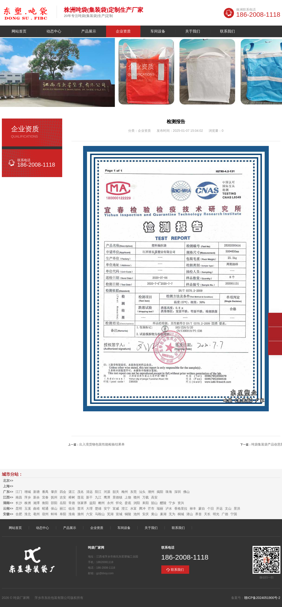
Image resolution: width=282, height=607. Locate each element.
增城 (27, 492)
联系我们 (227, 31)
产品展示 (88, 31)
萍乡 (27, 497)
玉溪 (27, 508)
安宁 (107, 508)
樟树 (71, 497)
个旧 (210, 508)
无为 (172, 514)
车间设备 (157, 31)
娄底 (128, 503)
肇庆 (54, 492)
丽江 (63, 508)
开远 (219, 508)
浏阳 (136, 503)
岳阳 (63, 503)
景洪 (237, 508)
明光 (216, 514)
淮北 (27, 514)
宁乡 (172, 503)
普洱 (80, 508)
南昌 (19, 497)
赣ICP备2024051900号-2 (262, 598)
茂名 (80, 492)
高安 (154, 497)
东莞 (133, 492)
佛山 (186, 492)
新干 (89, 497)
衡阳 (45, 503)
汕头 (142, 492)
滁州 (80, 514)
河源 (107, 492)
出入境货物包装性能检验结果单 (102, 444)
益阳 (92, 503)
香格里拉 (180, 508)
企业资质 (123, 31)
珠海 (168, 492)
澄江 (124, 508)
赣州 (136, 497)
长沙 (19, 503)
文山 (228, 508)
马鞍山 (100, 514)
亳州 (36, 514)
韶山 (154, 503)
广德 (225, 514)
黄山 (154, 514)
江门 (19, 492)
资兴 (181, 503)
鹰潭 (107, 497)
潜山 (189, 514)
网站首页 (19, 31)
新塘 (36, 492)
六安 (89, 514)
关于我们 (192, 31)
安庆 (145, 514)
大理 (89, 508)
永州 (110, 503)
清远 (89, 492)
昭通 (45, 508)
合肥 (19, 514)
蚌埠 (54, 514)
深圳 (177, 492)
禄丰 (193, 508)
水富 (133, 508)
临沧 (71, 508)
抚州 (54, 497)
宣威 (116, 508)
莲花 (80, 497)
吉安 (63, 497)
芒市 (151, 508)
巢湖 (163, 514)
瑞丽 (160, 508)
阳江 (98, 492)
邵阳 (54, 503)
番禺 (45, 492)
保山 (54, 508)
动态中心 (53, 31)
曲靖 (36, 508)
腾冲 (142, 508)
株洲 (27, 503)
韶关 (116, 492)
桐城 (181, 514)
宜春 (45, 497)
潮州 (151, 492)
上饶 (128, 497)
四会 (63, 492)
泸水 (168, 508)
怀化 (119, 503)
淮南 (71, 514)
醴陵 (163, 503)
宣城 (119, 514)
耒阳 (145, 503)
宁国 (233, 514)
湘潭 (36, 503)
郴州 (101, 503)
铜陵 (128, 514)
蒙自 (201, 508)
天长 (207, 514)
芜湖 (110, 514)
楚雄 (98, 508)
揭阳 (160, 492)
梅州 (124, 492)
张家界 (82, 503)
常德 (71, 503)
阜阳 (63, 514)
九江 (98, 497)
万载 (145, 497)
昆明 (19, 508)
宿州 (45, 514)
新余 (36, 497)
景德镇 (117, 497)
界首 (198, 514)
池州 (136, 514)
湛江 (71, 492)
